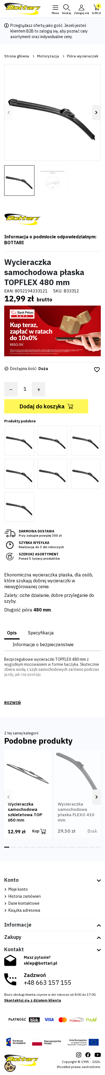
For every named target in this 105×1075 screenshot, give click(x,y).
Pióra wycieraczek (82, 56)
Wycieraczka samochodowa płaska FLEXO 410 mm (76, 812)
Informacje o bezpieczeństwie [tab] (43, 644)
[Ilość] (25, 389)
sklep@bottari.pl (40, 963)
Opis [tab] (12, 633)
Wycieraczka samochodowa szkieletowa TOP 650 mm (25, 812)
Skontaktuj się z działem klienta (32, 1000)
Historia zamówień (22, 896)
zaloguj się (48, 31)
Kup (39, 831)
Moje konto (16, 889)
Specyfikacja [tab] (41, 633)
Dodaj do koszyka (46, 406)
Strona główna (16, 56)
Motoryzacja (48, 56)
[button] (66, 9)
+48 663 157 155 (47, 982)
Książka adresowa (22, 910)
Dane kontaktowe (21, 903)
